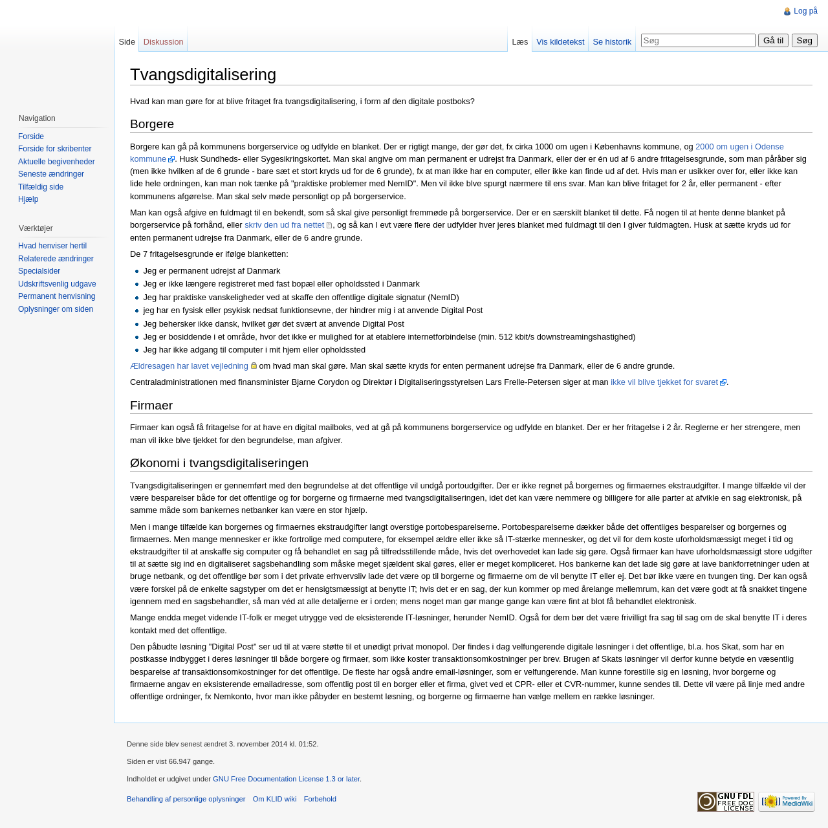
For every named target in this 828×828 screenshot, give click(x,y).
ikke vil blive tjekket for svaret (664, 382)
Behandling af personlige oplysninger (186, 799)
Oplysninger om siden (55, 309)
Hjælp (28, 199)
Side (126, 42)
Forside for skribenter (54, 148)
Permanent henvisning (56, 296)
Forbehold (320, 799)
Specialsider (39, 271)
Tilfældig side (40, 186)
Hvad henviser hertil (52, 245)
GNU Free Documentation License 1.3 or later (286, 779)
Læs (520, 42)
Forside (31, 136)
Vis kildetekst (560, 42)
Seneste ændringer (51, 174)
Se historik (612, 42)
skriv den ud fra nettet (284, 225)
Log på (806, 11)
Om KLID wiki (275, 799)
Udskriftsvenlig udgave (57, 284)
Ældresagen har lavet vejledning (189, 366)
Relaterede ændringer (56, 258)
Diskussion (164, 42)
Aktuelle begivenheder (56, 161)
